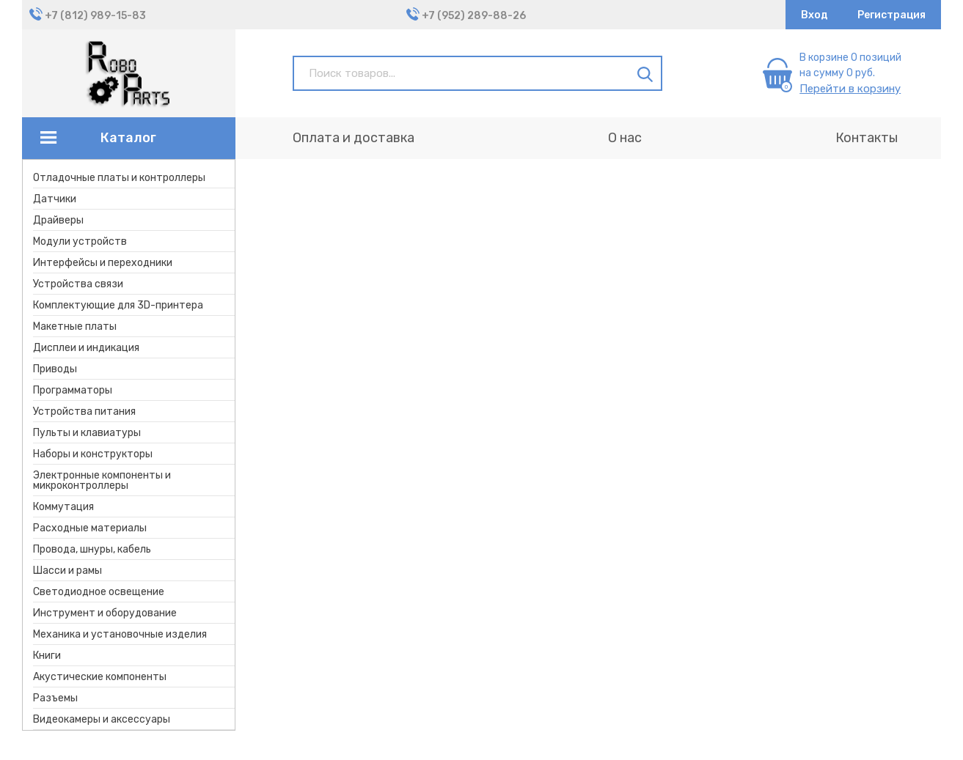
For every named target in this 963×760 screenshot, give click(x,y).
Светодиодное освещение (98, 592)
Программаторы (72, 390)
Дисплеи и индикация (86, 348)
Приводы (55, 369)
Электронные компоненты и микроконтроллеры (102, 480)
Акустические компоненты (99, 677)
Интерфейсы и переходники (102, 263)
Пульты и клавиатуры (87, 433)
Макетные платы (75, 326)
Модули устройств (80, 241)
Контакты (866, 138)
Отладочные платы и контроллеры (119, 177)
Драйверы (58, 220)
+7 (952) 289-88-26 (474, 16)
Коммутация (63, 507)
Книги (47, 655)
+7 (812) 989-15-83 (95, 16)
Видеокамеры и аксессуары (101, 719)
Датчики (54, 199)
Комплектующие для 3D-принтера (118, 305)
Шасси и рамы (67, 570)
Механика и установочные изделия (120, 634)
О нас (625, 138)
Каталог (128, 138)
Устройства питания (84, 411)
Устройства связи (78, 284)
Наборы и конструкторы (93, 454)
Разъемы (55, 698)
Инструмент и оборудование (105, 613)
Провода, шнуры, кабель (92, 549)
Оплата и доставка (353, 138)
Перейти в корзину (850, 88)
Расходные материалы (90, 528)
